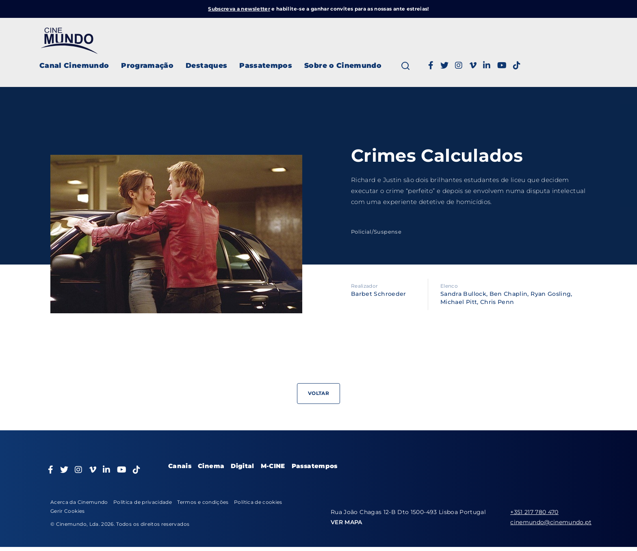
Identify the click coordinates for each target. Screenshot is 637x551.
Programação (147, 65)
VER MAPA (346, 522)
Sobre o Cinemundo (342, 65)
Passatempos (265, 65)
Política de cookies (258, 502)
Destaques (206, 65)
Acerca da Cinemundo (79, 502)
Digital (242, 466)
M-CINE (273, 466)
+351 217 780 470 (534, 512)
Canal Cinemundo (74, 65)
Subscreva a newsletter (239, 9)
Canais (179, 466)
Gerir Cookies (67, 511)
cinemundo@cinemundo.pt (551, 522)
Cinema (211, 466)
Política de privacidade (142, 502)
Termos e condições (202, 502)
